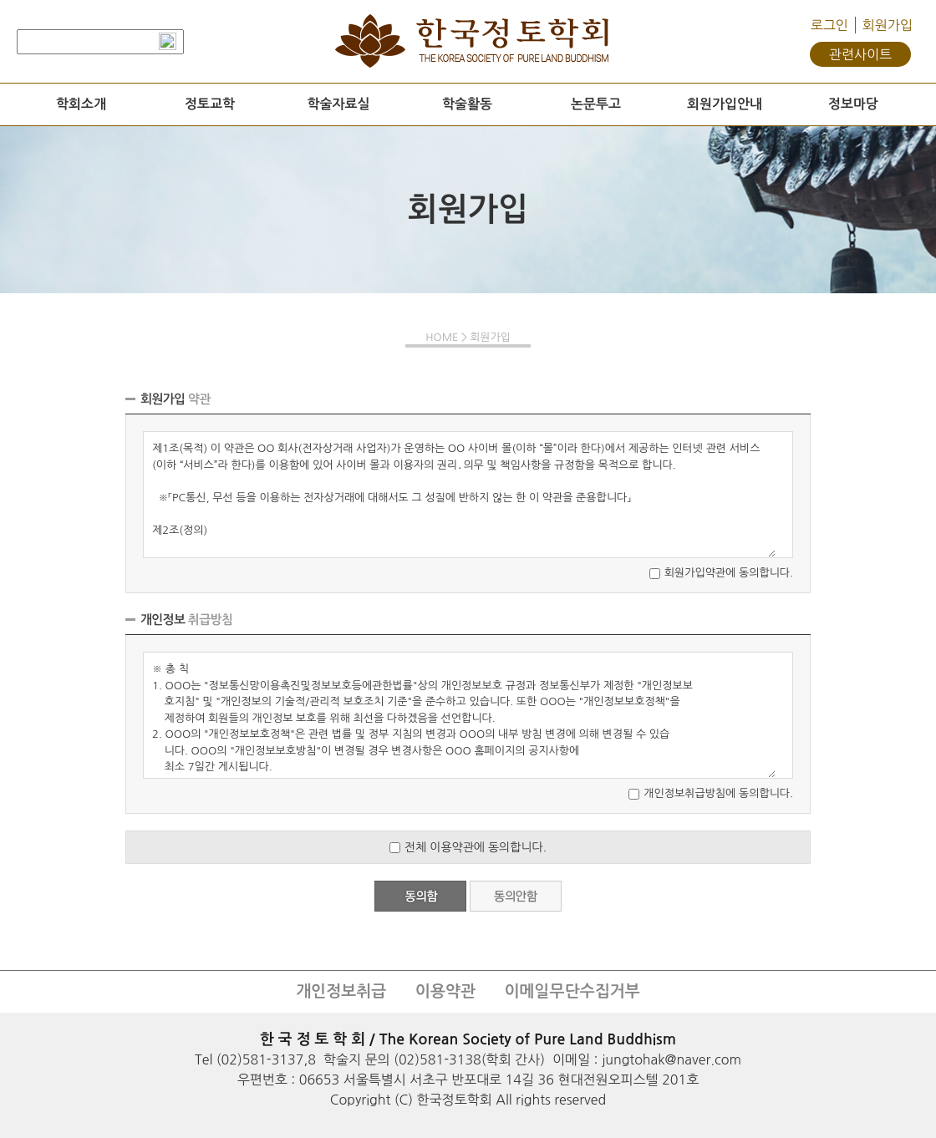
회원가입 (887, 25)
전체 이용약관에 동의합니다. (475, 847)
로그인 (829, 25)
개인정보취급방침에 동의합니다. (718, 793)
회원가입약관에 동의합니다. (728, 572)
